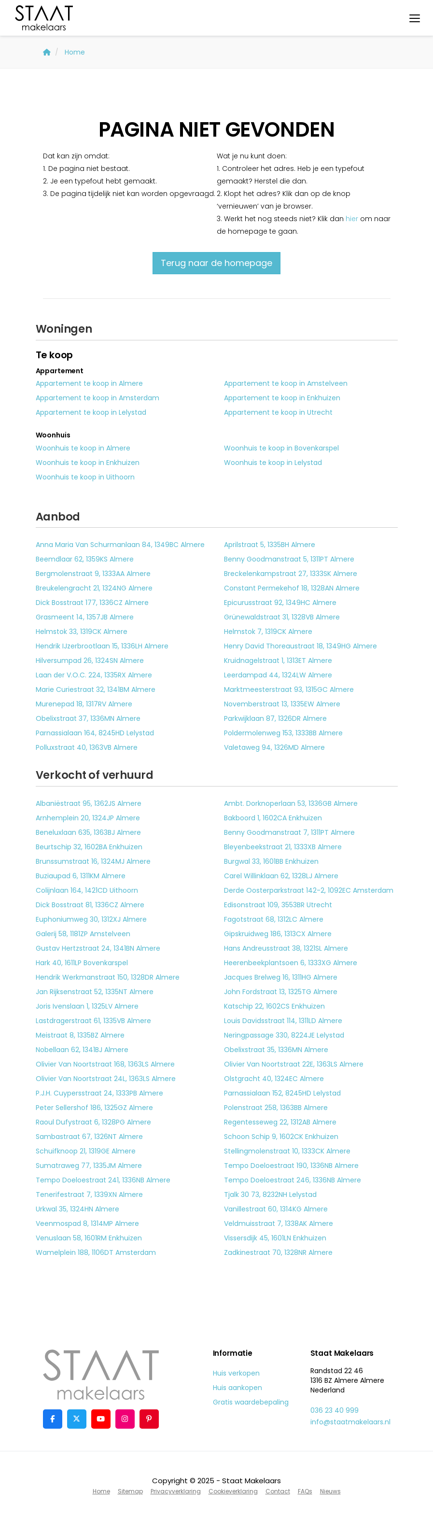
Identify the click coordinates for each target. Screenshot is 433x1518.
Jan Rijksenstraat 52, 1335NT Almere (95, 992)
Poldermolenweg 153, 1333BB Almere (283, 733)
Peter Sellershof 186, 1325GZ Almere (94, 1107)
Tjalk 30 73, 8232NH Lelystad (270, 1194)
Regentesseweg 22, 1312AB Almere (280, 1122)
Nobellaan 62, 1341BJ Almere (82, 1049)
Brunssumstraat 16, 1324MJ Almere (93, 861)
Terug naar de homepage (216, 263)
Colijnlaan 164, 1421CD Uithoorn (87, 890)
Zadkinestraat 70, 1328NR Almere (278, 1252)
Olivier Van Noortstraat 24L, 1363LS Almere (106, 1078)
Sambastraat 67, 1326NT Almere (89, 1136)
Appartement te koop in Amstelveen (286, 383)
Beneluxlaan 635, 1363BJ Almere (88, 832)
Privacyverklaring (176, 1491)
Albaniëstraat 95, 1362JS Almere (88, 803)
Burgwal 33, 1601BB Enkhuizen (271, 861)
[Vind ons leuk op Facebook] (52, 1419)
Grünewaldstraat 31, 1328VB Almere (282, 617)
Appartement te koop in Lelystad (91, 412)
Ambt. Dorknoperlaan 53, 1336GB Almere (291, 803)
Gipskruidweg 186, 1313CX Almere (278, 934)
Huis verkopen (236, 1373)
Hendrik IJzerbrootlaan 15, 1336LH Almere (102, 646)
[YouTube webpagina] (101, 1419)
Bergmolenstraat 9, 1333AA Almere (93, 573)
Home (101, 1491)
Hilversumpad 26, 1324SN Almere (90, 660)
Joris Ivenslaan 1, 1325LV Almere (87, 1006)
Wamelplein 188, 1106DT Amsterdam (96, 1252)
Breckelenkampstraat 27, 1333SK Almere (290, 573)
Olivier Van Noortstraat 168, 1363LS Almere (105, 1064)
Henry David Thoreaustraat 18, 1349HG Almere (300, 646)
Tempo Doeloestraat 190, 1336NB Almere (291, 1165)
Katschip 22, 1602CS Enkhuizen (274, 1006)
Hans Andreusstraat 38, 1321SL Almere (286, 948)
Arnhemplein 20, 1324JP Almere (88, 818)
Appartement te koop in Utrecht (278, 412)
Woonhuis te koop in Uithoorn (85, 477)
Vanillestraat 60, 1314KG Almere (276, 1209)
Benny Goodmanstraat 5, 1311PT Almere (289, 559)
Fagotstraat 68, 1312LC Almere (273, 919)
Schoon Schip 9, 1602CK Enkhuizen (281, 1136)
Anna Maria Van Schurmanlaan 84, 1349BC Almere (120, 544)
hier (352, 219)
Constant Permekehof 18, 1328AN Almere (292, 588)
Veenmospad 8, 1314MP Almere (87, 1223)
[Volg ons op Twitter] (76, 1419)
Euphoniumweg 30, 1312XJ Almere (91, 919)
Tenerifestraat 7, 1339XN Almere (89, 1194)
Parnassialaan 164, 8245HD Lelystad (95, 733)
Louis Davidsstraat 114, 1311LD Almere (283, 1021)
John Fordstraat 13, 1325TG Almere (280, 992)
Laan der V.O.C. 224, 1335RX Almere (94, 675)
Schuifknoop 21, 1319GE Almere (86, 1151)
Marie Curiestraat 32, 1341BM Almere (95, 689)
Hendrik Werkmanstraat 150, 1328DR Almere (108, 977)
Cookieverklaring (233, 1491)
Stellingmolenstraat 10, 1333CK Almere (287, 1151)
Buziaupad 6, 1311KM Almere (81, 876)
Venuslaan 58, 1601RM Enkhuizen (89, 1238)
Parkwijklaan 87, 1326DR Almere (275, 718)
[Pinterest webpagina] (149, 1419)
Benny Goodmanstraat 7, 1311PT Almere (289, 832)
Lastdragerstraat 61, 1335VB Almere (93, 1021)
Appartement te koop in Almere (89, 383)
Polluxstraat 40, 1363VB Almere (87, 747)
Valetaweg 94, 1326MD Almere (274, 747)
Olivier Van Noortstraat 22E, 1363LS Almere (293, 1064)
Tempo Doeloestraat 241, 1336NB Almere (103, 1180)
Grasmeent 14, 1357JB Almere (85, 617)
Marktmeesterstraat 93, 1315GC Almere (289, 689)
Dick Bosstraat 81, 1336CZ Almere (90, 905)
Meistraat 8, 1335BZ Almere (80, 1035)
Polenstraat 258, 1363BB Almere (276, 1107)
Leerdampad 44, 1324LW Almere (278, 675)
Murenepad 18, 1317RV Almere (84, 704)
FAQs (305, 1491)
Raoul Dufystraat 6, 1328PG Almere (93, 1122)
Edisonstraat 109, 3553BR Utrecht (278, 905)
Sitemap (130, 1491)
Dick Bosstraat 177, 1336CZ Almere (92, 602)
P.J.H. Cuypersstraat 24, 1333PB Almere (99, 1093)
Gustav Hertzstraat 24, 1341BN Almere (98, 948)
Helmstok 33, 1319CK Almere (81, 631)
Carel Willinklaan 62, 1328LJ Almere (281, 876)
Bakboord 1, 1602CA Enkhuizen (273, 818)
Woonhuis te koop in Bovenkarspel (281, 448)
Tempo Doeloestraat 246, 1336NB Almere (292, 1180)
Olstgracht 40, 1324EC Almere (274, 1078)
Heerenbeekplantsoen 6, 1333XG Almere (290, 963)
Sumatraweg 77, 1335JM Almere (89, 1165)
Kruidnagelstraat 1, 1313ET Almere (278, 660)
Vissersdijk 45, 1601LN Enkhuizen (275, 1238)
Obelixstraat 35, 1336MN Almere (276, 1049)
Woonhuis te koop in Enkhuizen (88, 462)
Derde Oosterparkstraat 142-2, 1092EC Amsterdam (308, 890)
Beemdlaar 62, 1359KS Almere (85, 559)
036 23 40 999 (334, 1410)
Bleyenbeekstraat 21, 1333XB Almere (283, 847)
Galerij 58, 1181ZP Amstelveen (83, 934)
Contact (277, 1491)
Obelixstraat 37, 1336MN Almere (88, 718)
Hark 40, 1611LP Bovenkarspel (82, 963)
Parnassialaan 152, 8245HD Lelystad (282, 1093)
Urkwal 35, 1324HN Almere (77, 1209)
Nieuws (330, 1491)
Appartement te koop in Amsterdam (97, 398)
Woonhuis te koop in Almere (83, 448)
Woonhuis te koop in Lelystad (273, 462)
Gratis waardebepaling (251, 1402)
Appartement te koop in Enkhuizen (282, 398)
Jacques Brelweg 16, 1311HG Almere (280, 977)
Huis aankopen (237, 1387)
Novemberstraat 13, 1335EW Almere (282, 704)
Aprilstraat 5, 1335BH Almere (269, 544)
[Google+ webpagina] (125, 1419)
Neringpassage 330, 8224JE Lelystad (284, 1035)
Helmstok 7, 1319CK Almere (268, 631)
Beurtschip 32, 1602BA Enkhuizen (89, 847)
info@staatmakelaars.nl (350, 1422)
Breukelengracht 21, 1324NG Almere (94, 588)
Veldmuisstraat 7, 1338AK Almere (278, 1223)
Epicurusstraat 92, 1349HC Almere (280, 602)
